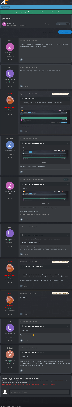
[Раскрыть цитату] (22, 98)
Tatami (37, 143)
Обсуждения (22, 25)
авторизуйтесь (58, 381)
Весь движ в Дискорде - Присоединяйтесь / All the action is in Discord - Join (36, 12)
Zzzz (13, 23)
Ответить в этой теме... (19, 392)
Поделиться (49, 24)
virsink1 (9, 348)
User (9, 67)
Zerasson (9, 138)
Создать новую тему (48, 32)
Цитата (26, 60)
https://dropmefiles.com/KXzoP (29, 211)
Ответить (65, 32)
